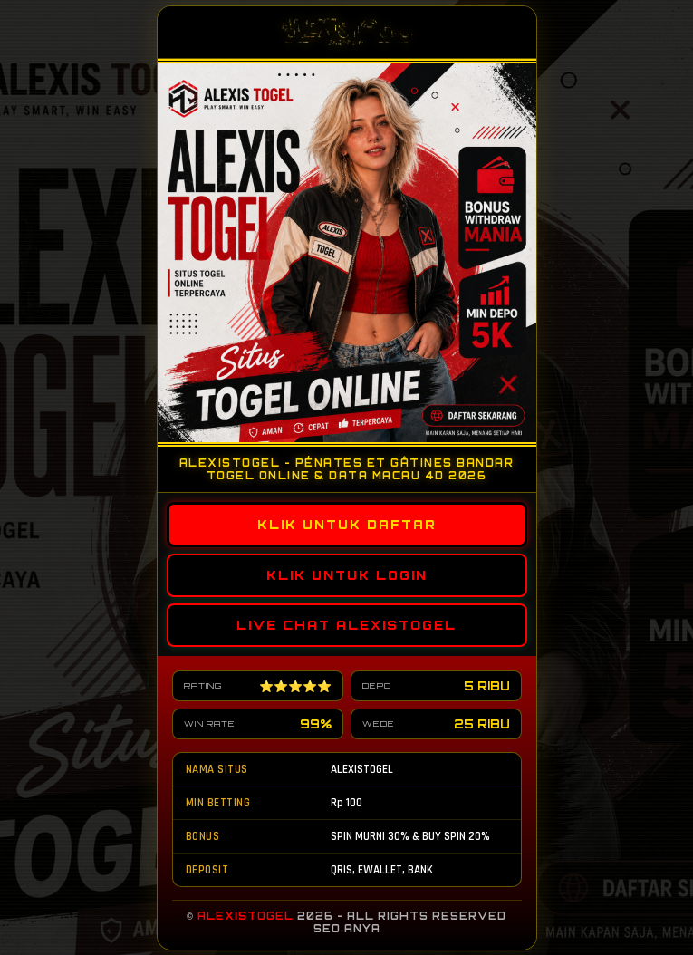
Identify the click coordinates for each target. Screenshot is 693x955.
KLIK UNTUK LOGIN (347, 574)
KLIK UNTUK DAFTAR (346, 523)
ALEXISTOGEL (245, 916)
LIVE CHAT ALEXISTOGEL (346, 624)
